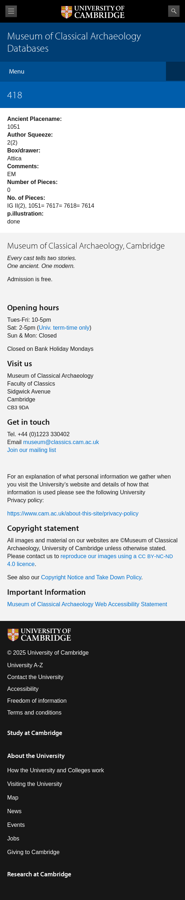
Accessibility (22, 689)
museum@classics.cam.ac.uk (61, 442)
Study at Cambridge (34, 733)
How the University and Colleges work (55, 770)
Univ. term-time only (64, 328)
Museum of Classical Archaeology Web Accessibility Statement (87, 604)
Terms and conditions (34, 713)
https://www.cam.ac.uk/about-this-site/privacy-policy (72, 513)
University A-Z (25, 665)
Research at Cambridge (39, 874)
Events (16, 825)
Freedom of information (36, 701)
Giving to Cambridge (33, 852)
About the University (36, 755)
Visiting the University (34, 784)
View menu (11, 11)
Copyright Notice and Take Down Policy (91, 577)
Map (12, 798)
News (14, 811)
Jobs (13, 838)
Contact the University (35, 677)
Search (174, 11)
